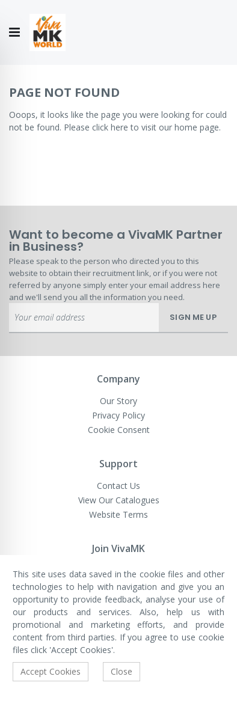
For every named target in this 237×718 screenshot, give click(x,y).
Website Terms (118, 514)
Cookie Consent (119, 429)
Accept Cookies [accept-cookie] (50, 671)
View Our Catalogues (118, 500)
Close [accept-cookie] (121, 671)
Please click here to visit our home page (141, 127)
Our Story (118, 401)
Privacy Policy (118, 415)
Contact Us (118, 485)
